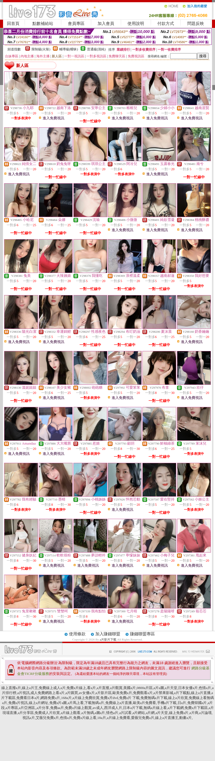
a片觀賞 (116, 688)
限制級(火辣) (41, 49)
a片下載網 (176, 708)
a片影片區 (104, 693)
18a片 (101, 718)
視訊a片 (28, 718)
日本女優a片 (188, 688)
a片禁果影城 (163, 693)
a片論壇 (205, 713)
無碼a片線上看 (155, 708)
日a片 (182, 703)
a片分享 (43, 708)
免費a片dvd (109, 698)
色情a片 (205, 688)
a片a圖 (158, 688)
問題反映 (195, 23)
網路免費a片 (50, 698)
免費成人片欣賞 (47, 713)
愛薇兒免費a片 (142, 718)
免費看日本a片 (28, 698)
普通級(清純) (96, 49)
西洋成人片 (113, 708)
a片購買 (72, 693)
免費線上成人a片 (52, 688)
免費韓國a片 (197, 703)
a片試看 (125, 713)
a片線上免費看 (118, 718)
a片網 (150, 713)
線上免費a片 (179, 713)
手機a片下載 (167, 703)
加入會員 (106, 23)
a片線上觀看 (71, 713)
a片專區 (12, 708)
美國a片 (129, 688)
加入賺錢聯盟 (107, 634)
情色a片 (112, 713)
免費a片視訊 (18, 703)
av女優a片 (87, 693)
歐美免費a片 (122, 693)
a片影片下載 (108, 639)
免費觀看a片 (143, 693)
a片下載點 (182, 693)
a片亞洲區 (27, 708)
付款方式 (165, 23)
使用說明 (135, 23)
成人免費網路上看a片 (47, 693)
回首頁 (13, 23)
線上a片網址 (38, 703)
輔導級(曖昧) (68, 49)
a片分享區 (26, 713)
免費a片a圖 (58, 703)
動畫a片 (185, 718)
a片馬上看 (76, 703)
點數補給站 (42, 23)
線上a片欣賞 (178, 698)
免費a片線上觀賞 (78, 708)
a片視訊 (23, 693)
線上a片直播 (201, 693)
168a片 (66, 698)
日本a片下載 (133, 708)
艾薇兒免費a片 (47, 718)
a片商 (194, 713)
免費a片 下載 (129, 698)
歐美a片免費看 (144, 703)
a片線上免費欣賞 (86, 698)
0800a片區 (145, 688)
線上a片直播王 (166, 718)
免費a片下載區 (196, 708)
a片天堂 (171, 688)
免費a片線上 (76, 688)
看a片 (91, 688)
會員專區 (76, 23)
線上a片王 (30, 688)
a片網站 (139, 713)
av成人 (98, 708)
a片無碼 (87, 713)
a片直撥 (103, 688)
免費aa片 (57, 708)
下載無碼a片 (94, 703)
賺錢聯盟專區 (142, 634)
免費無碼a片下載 (153, 698)
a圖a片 (100, 713)
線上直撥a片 (11, 688)
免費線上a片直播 (118, 703)
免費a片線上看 (84, 718)
